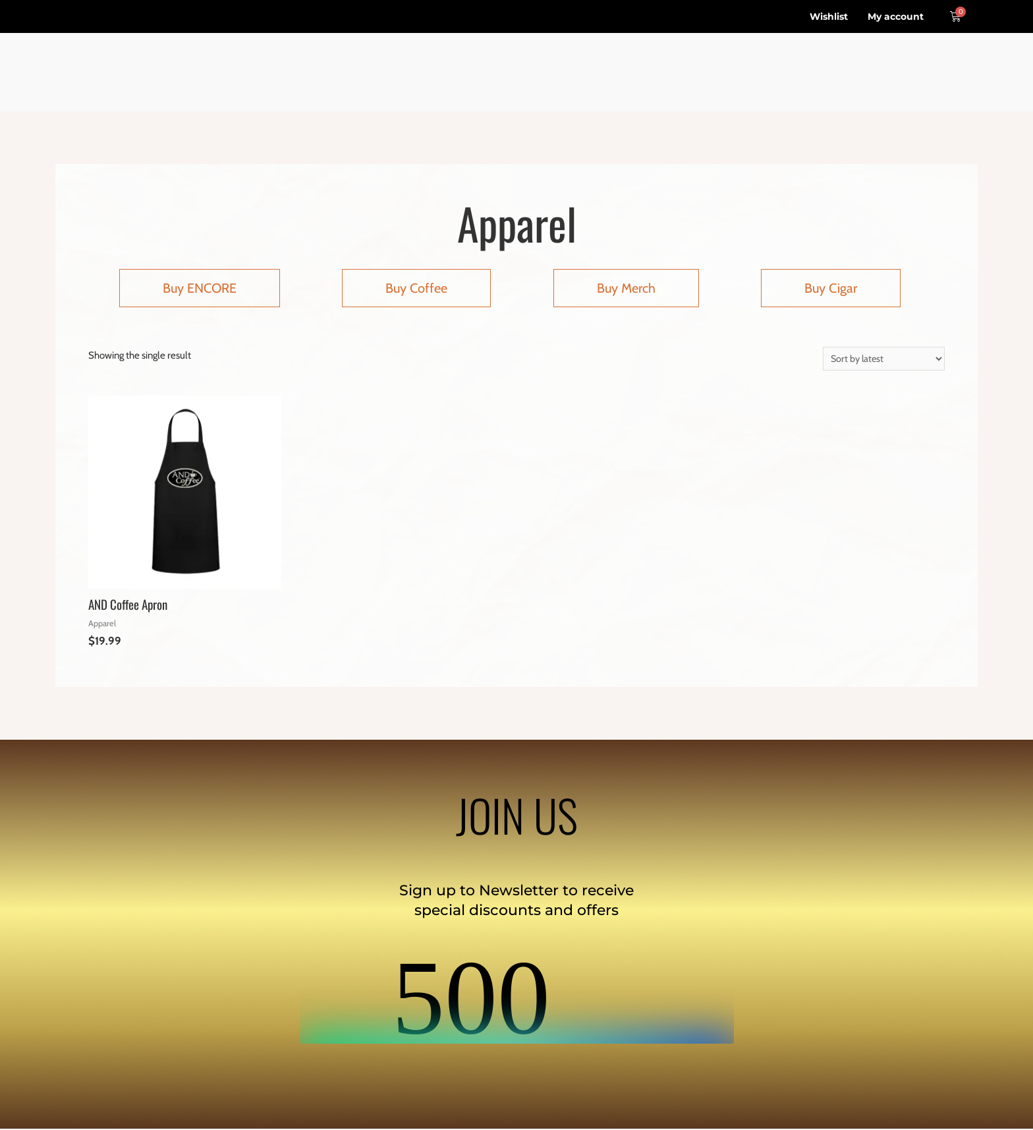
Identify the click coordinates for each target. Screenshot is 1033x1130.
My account (896, 16)
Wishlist (829, 16)
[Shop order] (882, 359)
